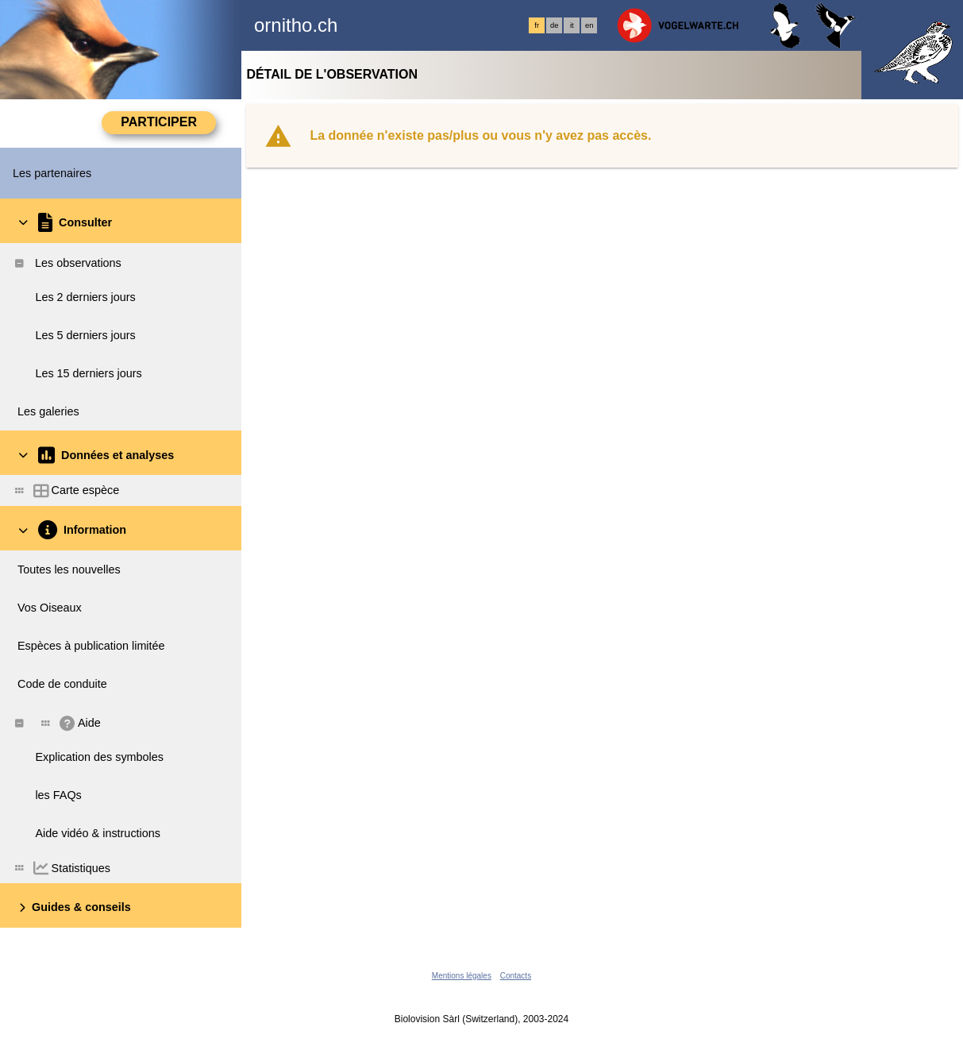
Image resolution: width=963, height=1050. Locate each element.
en (589, 25)
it (572, 25)
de (554, 25)
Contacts (515, 975)
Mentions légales (461, 975)
